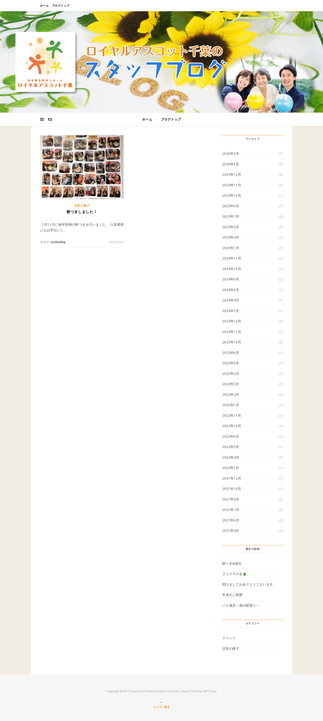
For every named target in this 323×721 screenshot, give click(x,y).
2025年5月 (230, 227)
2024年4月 (230, 300)
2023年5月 (230, 373)
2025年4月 (230, 237)
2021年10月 (231, 488)
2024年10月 (231, 268)
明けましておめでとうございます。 (249, 584)
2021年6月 (230, 520)
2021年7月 (230, 509)
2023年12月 (231, 321)
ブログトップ (61, 5)
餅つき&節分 (232, 563)
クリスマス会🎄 (234, 573)
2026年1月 (230, 164)
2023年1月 (230, 405)
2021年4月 (230, 530)
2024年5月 (230, 289)
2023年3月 (230, 384)
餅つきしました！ (82, 212)
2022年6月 (230, 436)
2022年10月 (231, 425)
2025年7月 (230, 216)
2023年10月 (231, 342)
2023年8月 (230, 352)
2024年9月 (230, 279)
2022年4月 (230, 457)
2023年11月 (231, 331)
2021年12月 (231, 478)
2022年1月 (230, 467)
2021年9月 (230, 499)
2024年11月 (231, 258)
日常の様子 (82, 205)
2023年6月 (230, 363)
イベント (229, 638)
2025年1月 (230, 248)
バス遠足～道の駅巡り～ (240, 605)
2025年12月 (231, 174)
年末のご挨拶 (232, 594)
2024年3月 (230, 310)
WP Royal (210, 691)
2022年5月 (230, 446)
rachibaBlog (57, 242)
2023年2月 (230, 394)
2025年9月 (230, 206)
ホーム (44, 5)
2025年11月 (231, 185)
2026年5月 (230, 153)
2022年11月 (231, 415)
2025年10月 (231, 195)
